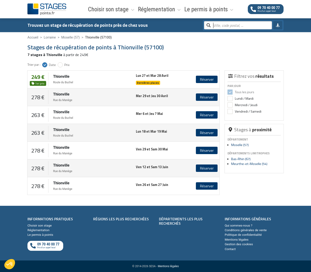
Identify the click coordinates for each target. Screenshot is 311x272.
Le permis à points (157, 9)
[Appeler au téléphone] (266, 9)
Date (52, 64)
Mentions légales (236, 239)
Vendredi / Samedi (247, 111)
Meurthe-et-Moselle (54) (249, 163)
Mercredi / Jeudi (245, 105)
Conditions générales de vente (246, 230)
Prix (67, 64)
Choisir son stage (87, 9)
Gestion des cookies (239, 244)
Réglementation (121, 9)
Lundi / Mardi (244, 98)
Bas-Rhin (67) (241, 158)
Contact (230, 249)
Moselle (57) (240, 144)
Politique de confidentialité (243, 234)
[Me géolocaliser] (277, 25)
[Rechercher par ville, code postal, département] (238, 25)
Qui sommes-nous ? (238, 225)
